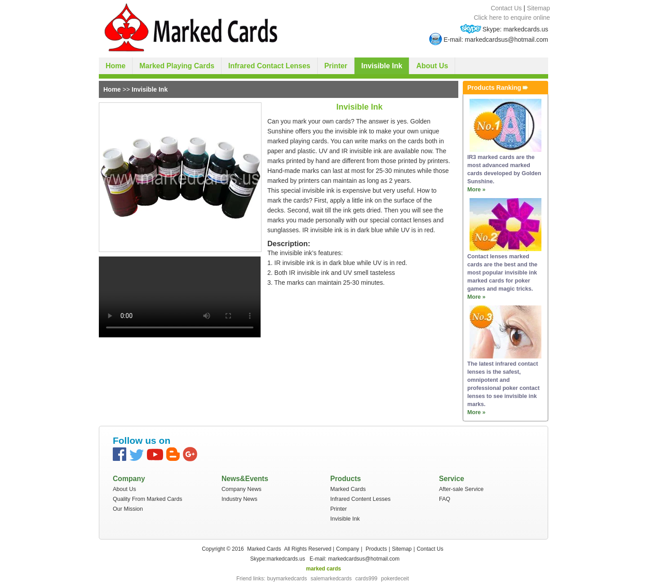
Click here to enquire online (512, 17)
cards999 (366, 578)
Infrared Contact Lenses (269, 66)
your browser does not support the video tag (180, 296)
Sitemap (538, 8)
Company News (241, 489)
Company (347, 549)
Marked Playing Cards (176, 66)
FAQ (444, 499)
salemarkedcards (330, 578)
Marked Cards (348, 489)
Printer (335, 66)
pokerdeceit (395, 578)
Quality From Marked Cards (147, 499)
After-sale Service (461, 489)
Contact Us (506, 8)
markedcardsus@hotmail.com (363, 559)
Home (115, 66)
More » (476, 189)
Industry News (239, 499)
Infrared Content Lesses (360, 499)
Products (376, 549)
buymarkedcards (287, 578)
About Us (432, 66)
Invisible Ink (381, 66)
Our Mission (128, 509)
